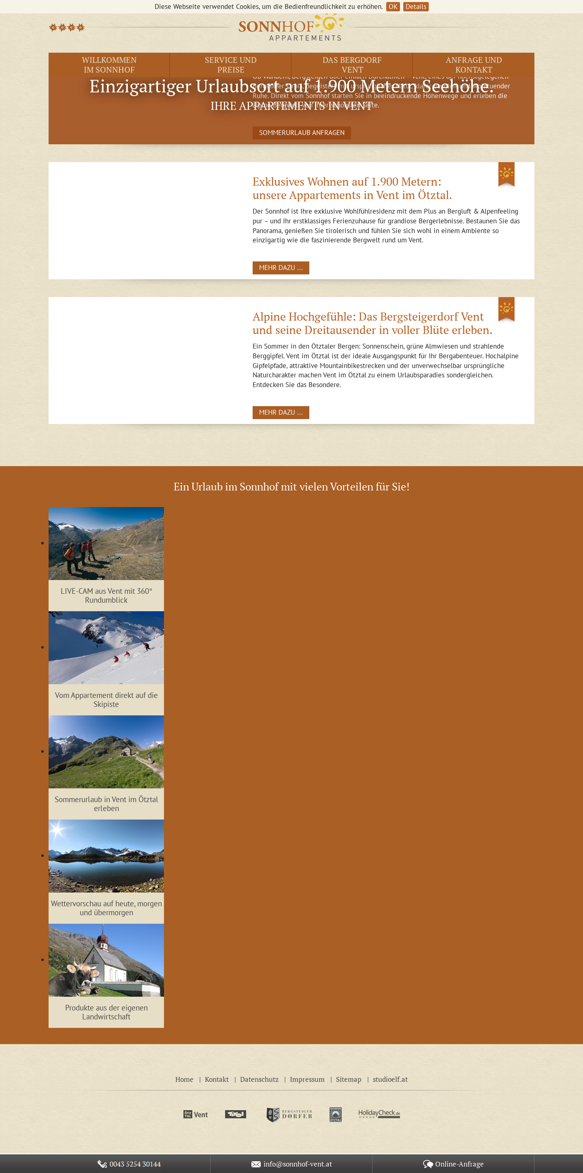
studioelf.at (390, 1079)
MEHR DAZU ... (281, 267)
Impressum (307, 1079)
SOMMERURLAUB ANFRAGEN (302, 132)
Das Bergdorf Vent (352, 64)
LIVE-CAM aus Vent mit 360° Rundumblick (106, 595)
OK (393, 6)
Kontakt (217, 1079)
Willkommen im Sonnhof (109, 64)
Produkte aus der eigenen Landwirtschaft (106, 1012)
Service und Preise (231, 64)
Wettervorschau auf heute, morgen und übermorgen (106, 908)
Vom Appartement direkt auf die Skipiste (106, 699)
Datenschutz (259, 1079)
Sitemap (349, 1079)
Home (184, 1079)
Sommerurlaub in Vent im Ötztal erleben (106, 803)
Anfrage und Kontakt (474, 64)
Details (416, 6)
